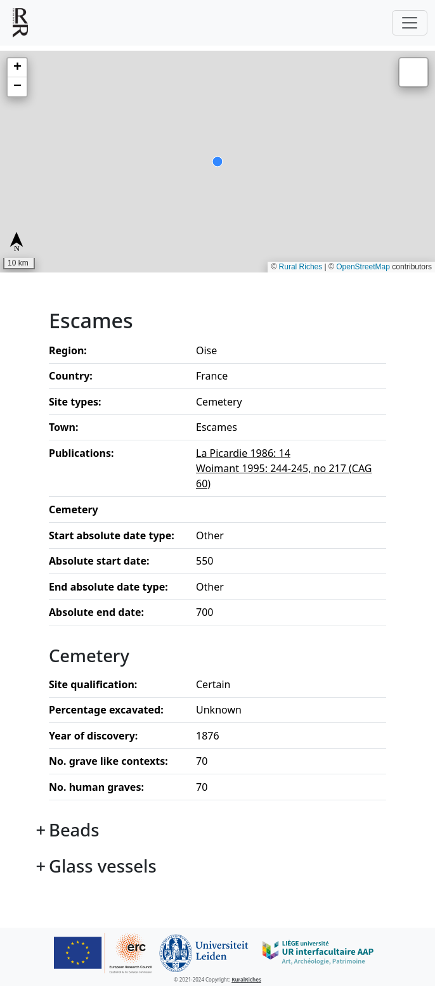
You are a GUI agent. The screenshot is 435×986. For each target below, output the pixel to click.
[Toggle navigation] (409, 22)
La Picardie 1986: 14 (243, 453)
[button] (17, 67)
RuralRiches (246, 979)
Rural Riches (301, 266)
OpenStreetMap (363, 266)
